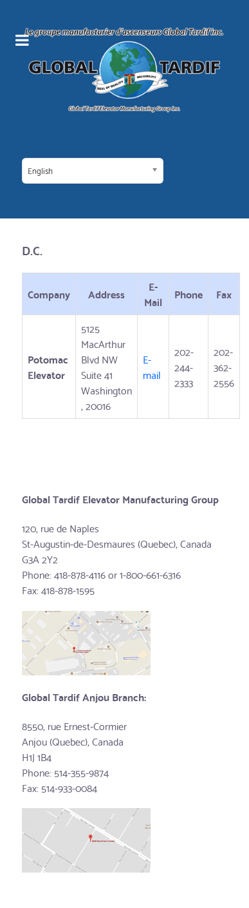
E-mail (153, 366)
